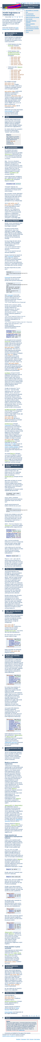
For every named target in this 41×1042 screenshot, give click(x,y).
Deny (6, 954)
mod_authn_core (9, 83)
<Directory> (8, 154)
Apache (4, 9)
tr (22, 17)
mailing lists (21, 1030)
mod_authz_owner (16, 77)
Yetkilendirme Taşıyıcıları (11, 742)
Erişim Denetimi (9, 111)
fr (15, 17)
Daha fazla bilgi (29, 30)
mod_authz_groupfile (17, 74)
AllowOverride (14, 172)
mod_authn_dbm (15, 60)
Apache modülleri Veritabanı (12, 446)
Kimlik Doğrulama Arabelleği (32, 28)
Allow (19, 953)
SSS (28, 3)
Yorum (27, 32)
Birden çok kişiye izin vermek (32, 17)
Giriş (27, 12)
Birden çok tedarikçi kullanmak (30, 24)
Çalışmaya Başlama (30, 15)
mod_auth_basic (15, 47)
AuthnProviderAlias (11, 1001)
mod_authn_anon (15, 57)
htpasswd (10, 256)
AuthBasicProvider (13, 52)
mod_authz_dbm (15, 73)
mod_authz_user (15, 79)
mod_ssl (13, 141)
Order (15, 953)
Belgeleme (18, 9)
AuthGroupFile (9, 476)
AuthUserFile (9, 423)
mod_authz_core (9, 84)
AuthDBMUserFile (10, 441)
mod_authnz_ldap (16, 63)
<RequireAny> (10, 736)
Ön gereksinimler (30, 13)
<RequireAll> (18, 735)
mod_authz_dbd (15, 71)
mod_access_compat (10, 105)
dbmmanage (8, 444)
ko (20, 17)
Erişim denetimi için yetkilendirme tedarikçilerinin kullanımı (13, 837)
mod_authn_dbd (15, 58)
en (13, 17)
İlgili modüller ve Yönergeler (32, 10)
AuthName (7, 373)
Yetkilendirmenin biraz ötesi (32, 26)
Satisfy (11, 954)
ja (17, 17)
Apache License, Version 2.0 (8, 1036)
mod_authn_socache (16, 64)
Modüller (18, 3)
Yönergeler (23, 3)
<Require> (11, 933)
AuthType (10, 45)
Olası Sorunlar (29, 19)
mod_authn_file (15, 61)
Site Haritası (37, 3)
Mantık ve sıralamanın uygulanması (11, 763)
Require (20, 67)
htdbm (14, 444)
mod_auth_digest (16, 48)
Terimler (31, 3)
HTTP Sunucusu (11, 9)
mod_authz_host (15, 76)
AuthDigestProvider (14, 54)
